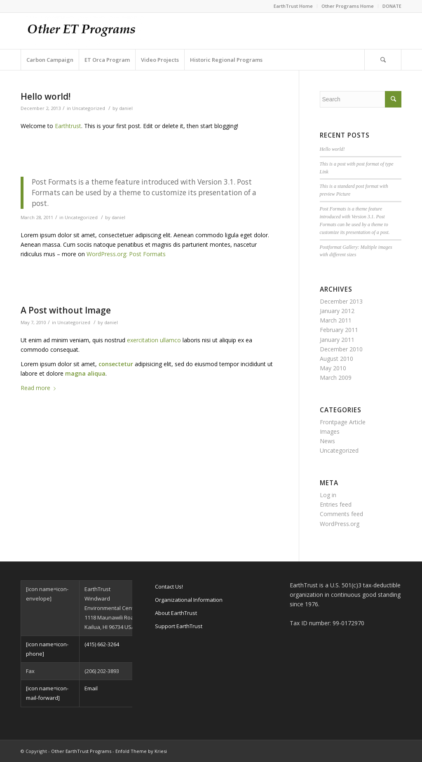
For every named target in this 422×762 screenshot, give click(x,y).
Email (91, 688)
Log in (328, 495)
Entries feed (336, 504)
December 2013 (341, 301)
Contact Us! (169, 586)
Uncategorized (88, 108)
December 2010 (341, 349)
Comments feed (341, 514)
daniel (126, 108)
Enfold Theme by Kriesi (141, 751)
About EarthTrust (176, 613)
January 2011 (337, 340)
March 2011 (336, 320)
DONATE (391, 6)
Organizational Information (189, 599)
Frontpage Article (343, 422)
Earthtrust (68, 126)
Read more (40, 388)
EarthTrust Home (293, 6)
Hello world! (45, 96)
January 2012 (337, 311)
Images (330, 431)
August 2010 (336, 358)
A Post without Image (66, 310)
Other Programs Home (347, 6)
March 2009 (336, 377)
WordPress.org (339, 524)
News (327, 441)
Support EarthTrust (178, 626)
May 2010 (333, 368)
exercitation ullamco (154, 340)
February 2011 (339, 330)
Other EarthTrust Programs (81, 751)
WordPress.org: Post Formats (126, 254)
